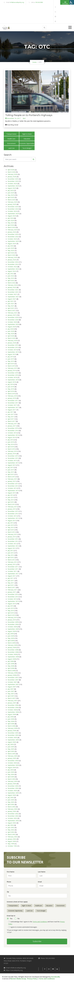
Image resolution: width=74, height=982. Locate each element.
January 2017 (12, 426)
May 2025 (11, 195)
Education (27, 139)
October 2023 (12, 239)
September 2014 (13, 490)
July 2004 (11, 770)
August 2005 (12, 742)
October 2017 (12, 405)
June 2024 (11, 220)
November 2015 (13, 458)
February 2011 (12, 590)
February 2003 (12, 809)
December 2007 (13, 677)
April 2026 (11, 170)
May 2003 (11, 802)
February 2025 (12, 202)
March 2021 (12, 310)
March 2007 (12, 698)
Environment (11, 143)
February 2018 (12, 396)
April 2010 (11, 613)
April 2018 (11, 391)
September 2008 (13, 657)
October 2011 (12, 571)
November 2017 (13, 403)
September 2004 (13, 765)
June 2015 (11, 470)
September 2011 (13, 574)
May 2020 (11, 333)
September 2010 (13, 601)
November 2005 (13, 735)
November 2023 (13, 237)
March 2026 (12, 172)
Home (34, 62)
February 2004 (12, 781)
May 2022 (11, 278)
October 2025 (12, 183)
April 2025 (11, 197)
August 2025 (12, 188)
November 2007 (13, 680)
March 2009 (12, 643)
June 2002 (11, 827)
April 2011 (11, 585)
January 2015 (12, 481)
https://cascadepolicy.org (14, 970)
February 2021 (12, 313)
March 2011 (12, 587)
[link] (55, 2)
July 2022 (11, 273)
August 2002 (12, 823)
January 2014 (12, 509)
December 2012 (13, 539)
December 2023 (13, 234)
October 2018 (12, 377)
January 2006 (12, 730)
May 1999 (11, 844)
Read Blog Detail (11, 125)
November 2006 (13, 707)
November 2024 (13, 209)
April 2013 (11, 530)
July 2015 (11, 467)
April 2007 (11, 696)
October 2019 (12, 350)
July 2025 (11, 190)
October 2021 (12, 294)
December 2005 (13, 733)
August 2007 (12, 687)
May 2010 (11, 610)
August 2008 (12, 659)
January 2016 (12, 454)
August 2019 (12, 354)
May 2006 (11, 721)
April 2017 (11, 419)
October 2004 (12, 763)
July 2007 (11, 689)
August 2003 (12, 795)
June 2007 (11, 691)
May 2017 (11, 417)
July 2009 (11, 634)
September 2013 (13, 518)
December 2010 (13, 594)
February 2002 (12, 837)
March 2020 (12, 338)
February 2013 (12, 534)
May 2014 (11, 500)
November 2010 (13, 597)
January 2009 (12, 647)
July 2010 (11, 606)
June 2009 (11, 636)
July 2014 (11, 495)
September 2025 (13, 186)
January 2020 (12, 343)
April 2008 (11, 668)
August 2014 (12, 493)
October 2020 (12, 322)
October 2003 (12, 790)
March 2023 (12, 255)
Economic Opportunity (27, 143)
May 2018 (11, 389)
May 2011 (11, 583)
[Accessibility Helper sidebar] (71, 2)
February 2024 (12, 230)
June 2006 (11, 719)
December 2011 (13, 567)
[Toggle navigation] (70, 27)
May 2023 (11, 250)
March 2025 (12, 200)
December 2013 (13, 511)
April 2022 (11, 280)
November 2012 (13, 541)
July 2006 (11, 717)
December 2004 (13, 760)
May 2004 (11, 774)
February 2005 (12, 756)
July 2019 (11, 357)
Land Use (11, 148)
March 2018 (12, 393)
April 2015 (11, 474)
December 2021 (13, 290)
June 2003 (11, 800)
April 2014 (11, 502)
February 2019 (12, 368)
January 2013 (12, 537)
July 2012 (11, 550)
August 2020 (12, 327)
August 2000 (12, 841)
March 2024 (12, 227)
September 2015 (13, 463)
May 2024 (11, 223)
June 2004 (11, 772)
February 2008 (12, 673)
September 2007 (13, 684)
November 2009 (13, 624)
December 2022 (13, 262)
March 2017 (12, 421)
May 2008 (11, 666)
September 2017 (13, 407)
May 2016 (11, 444)
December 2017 (13, 400)
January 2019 (12, 370)
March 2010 (12, 615)
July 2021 (11, 301)
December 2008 (13, 650)
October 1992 (12, 846)
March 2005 (12, 754)
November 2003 (13, 788)
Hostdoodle (55, 977)
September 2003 (13, 793)
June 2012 (11, 553)
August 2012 (12, 548)
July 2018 (11, 384)
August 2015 (12, 465)
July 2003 (11, 797)
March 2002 (12, 834)
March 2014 (12, 504)
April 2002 (11, 832)
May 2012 (11, 555)
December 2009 (13, 622)
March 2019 (12, 366)
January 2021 (12, 315)
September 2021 (13, 297)
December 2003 (13, 786)
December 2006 (13, 705)
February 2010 (12, 617)
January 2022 (12, 287)
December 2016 (13, 428)
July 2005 (11, 744)
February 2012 (12, 562)
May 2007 (11, 694)
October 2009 (12, 627)
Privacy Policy (32, 979)
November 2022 (13, 264)
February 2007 (12, 700)
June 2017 (11, 414)
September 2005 (13, 740)
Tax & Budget (27, 148)
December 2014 (13, 484)
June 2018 (11, 387)
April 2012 (11, 557)
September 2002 (13, 820)
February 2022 (12, 285)
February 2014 (12, 507)
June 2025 (11, 193)
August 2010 (12, 604)
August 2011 (12, 576)
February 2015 (12, 479)
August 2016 (12, 437)
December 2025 (13, 179)
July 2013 (11, 523)
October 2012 (12, 544)
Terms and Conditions (40, 922)
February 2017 (12, 423)
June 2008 (11, 664)
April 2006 (11, 724)
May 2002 (11, 830)
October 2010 (12, 599)
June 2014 (11, 497)
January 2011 (12, 592)
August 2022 (12, 271)
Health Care (11, 139)
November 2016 (13, 430)
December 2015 (13, 456)
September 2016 (13, 435)
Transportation (11, 134)
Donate (65, 3)
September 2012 (13, 546)
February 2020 (12, 340)
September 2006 (13, 712)
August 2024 (12, 216)
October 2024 (12, 211)
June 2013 (11, 525)
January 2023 (12, 260)
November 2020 (13, 320)
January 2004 (12, 784)
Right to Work (27, 134)
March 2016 (12, 449)
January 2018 (12, 398)
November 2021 (13, 292)
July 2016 (11, 440)
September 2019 (13, 352)
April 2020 (11, 336)
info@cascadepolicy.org (17, 2)
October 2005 (12, 737)
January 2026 (12, 177)
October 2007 (12, 682)
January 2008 (12, 675)
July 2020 (11, 329)
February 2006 (12, 728)
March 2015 (12, 477)
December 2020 (13, 317)
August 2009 (12, 631)
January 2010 (12, 620)
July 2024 (11, 218)
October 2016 (12, 433)
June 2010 (11, 608)
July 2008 (11, 661)
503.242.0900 (39, 2)
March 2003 (12, 807)
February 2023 (12, 257)
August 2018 (12, 382)
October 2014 (12, 488)
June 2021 (11, 303)
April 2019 (11, 363)
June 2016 (11, 442)
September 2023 (13, 241)
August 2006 (12, 714)
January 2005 (12, 758)
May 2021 (11, 306)
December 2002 (13, 814)
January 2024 (12, 232)
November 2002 (13, 816)
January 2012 (12, 564)
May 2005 (11, 749)
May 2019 (11, 361)
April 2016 (11, 447)
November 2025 (13, 181)
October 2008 (12, 654)
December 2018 (13, 373)
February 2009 (12, 645)
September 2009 (13, 629)
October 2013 (12, 516)
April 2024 (11, 225)
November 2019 (13, 347)
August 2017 (12, 410)
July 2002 (11, 825)
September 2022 (13, 269)
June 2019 (11, 359)
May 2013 (11, 527)
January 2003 (12, 811)
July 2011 (11, 578)
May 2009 (11, 638)
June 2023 (11, 248)
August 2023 (12, 243)
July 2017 (11, 412)
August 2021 (12, 299)
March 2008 (12, 670)
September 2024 (13, 213)
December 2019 (13, 345)
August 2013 (12, 520)
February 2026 (12, 174)
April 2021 (11, 308)
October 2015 (12, 460)
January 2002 (12, 839)
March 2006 (12, 726)
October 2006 (12, 710)
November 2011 (13, 569)
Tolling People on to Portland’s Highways (28, 115)
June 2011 (11, 580)
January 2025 (12, 204)
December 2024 (13, 207)
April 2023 (11, 253)
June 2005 (11, 747)
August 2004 (12, 767)
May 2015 (11, 472)
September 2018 (13, 380)
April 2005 (11, 751)
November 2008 (13, 652)
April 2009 (11, 640)
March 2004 (12, 779)
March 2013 (12, 532)
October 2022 (12, 267)
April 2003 (11, 804)
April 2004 (11, 777)
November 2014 (13, 486)
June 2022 (11, 276)
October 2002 (12, 818)
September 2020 (13, 324)
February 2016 (12, 451)
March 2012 (12, 560)
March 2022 (12, 283)
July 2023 (11, 246)
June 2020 (11, 331)
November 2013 (13, 514)
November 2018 (13, 375)
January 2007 (12, 703)
